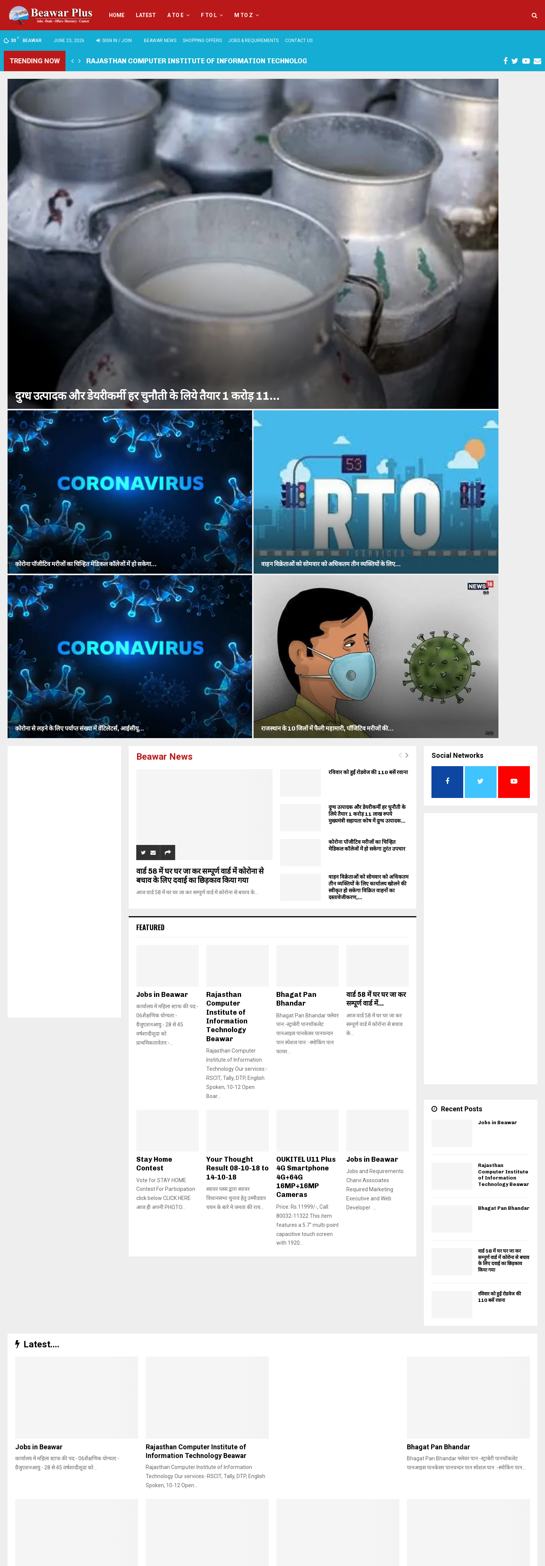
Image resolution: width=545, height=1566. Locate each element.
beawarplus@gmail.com (201, 1526)
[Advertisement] (64, 404)
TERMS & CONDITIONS (442, 1558)
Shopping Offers (202, 40)
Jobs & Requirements (253, 40)
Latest (146, 15)
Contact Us (299, 40)
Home (117, 15)
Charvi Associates (182, 1558)
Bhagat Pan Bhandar (296, 516)
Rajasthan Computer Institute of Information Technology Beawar (213, 61)
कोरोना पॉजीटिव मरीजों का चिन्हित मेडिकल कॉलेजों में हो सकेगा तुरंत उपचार (367, 363)
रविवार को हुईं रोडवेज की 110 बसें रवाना (368, 290)
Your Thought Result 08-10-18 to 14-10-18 (237, 686)
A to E (175, 15)
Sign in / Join (114, 40)
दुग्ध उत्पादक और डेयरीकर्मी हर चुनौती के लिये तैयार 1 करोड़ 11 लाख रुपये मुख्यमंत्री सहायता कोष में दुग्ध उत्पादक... (367, 332)
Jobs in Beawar (162, 512)
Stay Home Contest (154, 681)
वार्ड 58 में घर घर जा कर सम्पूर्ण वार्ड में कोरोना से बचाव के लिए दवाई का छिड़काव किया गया (200, 393)
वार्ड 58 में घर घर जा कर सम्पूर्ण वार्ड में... (376, 516)
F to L (209, 15)
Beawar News (160, 40)
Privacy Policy (486, 1558)
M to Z (243, 15)
